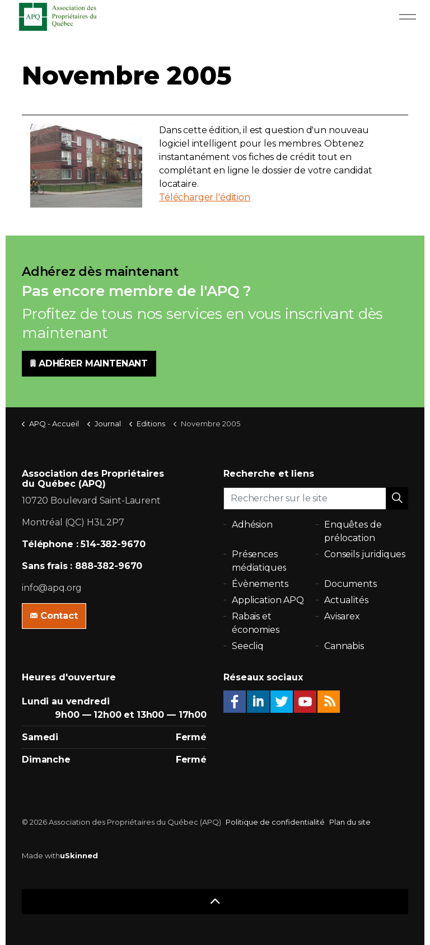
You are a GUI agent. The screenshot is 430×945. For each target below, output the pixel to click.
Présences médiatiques (259, 561)
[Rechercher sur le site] (315, 498)
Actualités (346, 600)
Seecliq (248, 646)
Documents (350, 584)
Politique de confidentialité (275, 821)
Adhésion (252, 524)
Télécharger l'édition (204, 197)
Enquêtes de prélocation (352, 531)
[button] (397, 498)
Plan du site (350, 821)
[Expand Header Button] (407, 17)
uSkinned (79, 855)
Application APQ (268, 600)
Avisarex (342, 616)
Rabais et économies (255, 623)
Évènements (260, 584)
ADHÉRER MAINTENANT (89, 363)
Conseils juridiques (364, 554)
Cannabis (344, 646)
